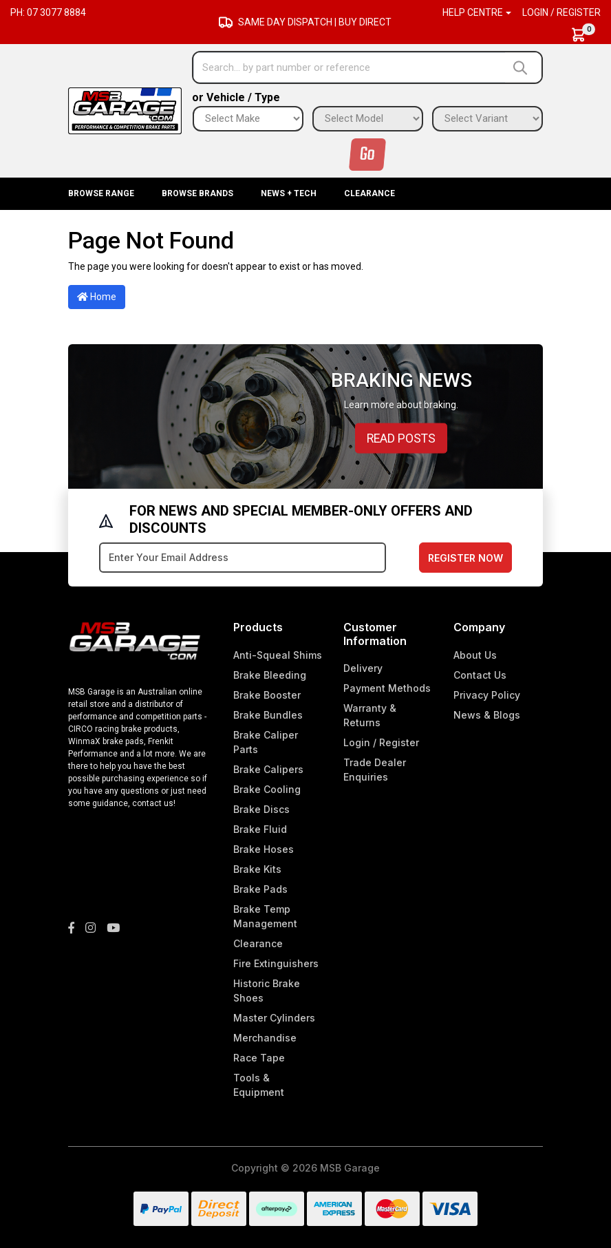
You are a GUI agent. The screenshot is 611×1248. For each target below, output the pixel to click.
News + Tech (289, 193)
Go (367, 154)
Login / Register (561, 12)
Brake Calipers (268, 769)
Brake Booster (267, 695)
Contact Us (479, 675)
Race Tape (259, 1058)
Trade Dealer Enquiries (374, 770)
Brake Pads (260, 889)
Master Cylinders (274, 1018)
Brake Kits (257, 869)
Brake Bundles (268, 715)
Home (96, 296)
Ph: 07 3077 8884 (48, 12)
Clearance (369, 193)
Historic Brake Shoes (266, 990)
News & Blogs (486, 715)
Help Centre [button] (472, 12)
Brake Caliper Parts (265, 742)
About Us (475, 655)
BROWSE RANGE (101, 193)
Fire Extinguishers (276, 963)
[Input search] (349, 67)
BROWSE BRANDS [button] (197, 193)
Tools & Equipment (258, 1085)
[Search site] (523, 67)
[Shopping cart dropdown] (585, 34)
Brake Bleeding (269, 675)
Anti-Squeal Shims (277, 655)
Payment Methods (387, 688)
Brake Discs (261, 809)
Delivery (363, 668)
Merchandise (265, 1038)
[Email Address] (242, 557)
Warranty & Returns (369, 715)
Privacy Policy (486, 695)
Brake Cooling (267, 789)
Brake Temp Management (265, 916)
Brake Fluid (260, 829)
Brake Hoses (263, 849)
